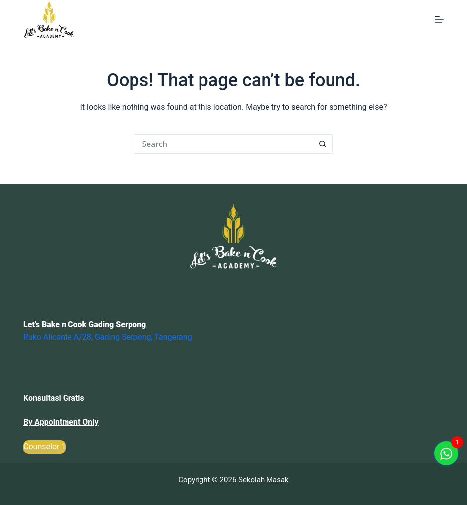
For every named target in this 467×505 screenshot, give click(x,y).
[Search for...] (223, 144)
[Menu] (439, 19)
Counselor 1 (44, 446)
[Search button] (323, 144)
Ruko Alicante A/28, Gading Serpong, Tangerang (107, 337)
